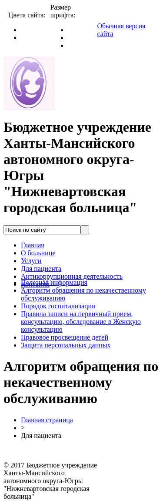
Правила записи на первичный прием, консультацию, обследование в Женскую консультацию (81, 321)
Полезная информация (54, 282)
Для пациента (41, 268)
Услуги (31, 260)
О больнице (38, 253)
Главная (32, 245)
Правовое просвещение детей (64, 337)
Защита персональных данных (66, 345)
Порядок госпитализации (58, 306)
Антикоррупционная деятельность (72, 276)
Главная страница (47, 420)
